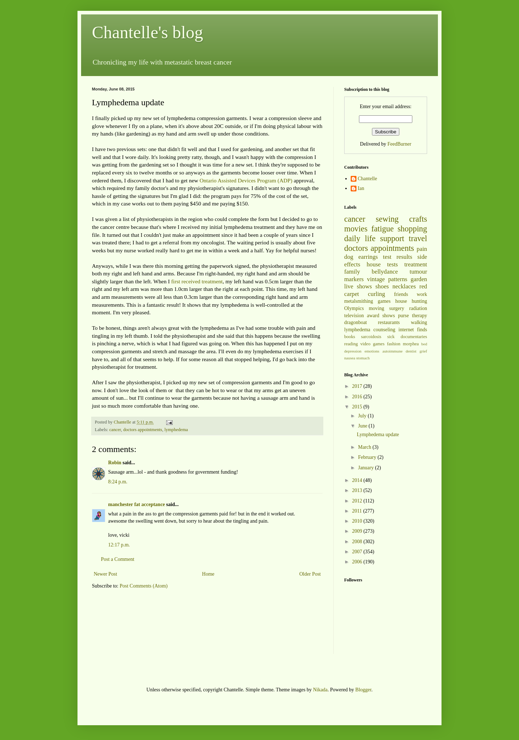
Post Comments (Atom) (144, 586)
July (363, 415)
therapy (419, 315)
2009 (358, 531)
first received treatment (197, 281)
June (363, 426)
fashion (393, 343)
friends (401, 294)
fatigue (382, 228)
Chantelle (367, 178)
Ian (361, 188)
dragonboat (355, 322)
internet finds (413, 329)
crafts (418, 218)
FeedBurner (399, 144)
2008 (358, 541)
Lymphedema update (378, 434)
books (349, 336)
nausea (349, 358)
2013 (358, 490)
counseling (384, 329)
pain (422, 248)
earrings (368, 256)
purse (403, 315)
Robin (114, 462)
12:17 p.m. (119, 545)
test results (397, 256)
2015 (358, 406)
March (365, 447)
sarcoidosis (371, 336)
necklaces (404, 286)
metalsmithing (358, 301)
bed (424, 344)
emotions (371, 351)
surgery (396, 308)
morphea (411, 343)
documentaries (414, 336)
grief (423, 351)
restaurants (389, 322)
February (367, 457)
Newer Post (105, 574)
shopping (412, 228)
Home (208, 574)
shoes (382, 286)
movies (356, 228)
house (374, 264)
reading (351, 343)
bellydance (385, 271)
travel (418, 238)
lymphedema (176, 429)
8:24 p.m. (117, 481)
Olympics (354, 308)
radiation (418, 308)
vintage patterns (387, 279)
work (422, 294)
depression (352, 351)
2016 (358, 396)
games (384, 301)
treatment (415, 264)
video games (372, 343)
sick (391, 336)
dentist (411, 351)
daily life (360, 238)
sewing (387, 218)
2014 (358, 480)
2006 (358, 561)
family (352, 271)
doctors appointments (142, 429)
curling (376, 294)
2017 (358, 386)
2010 (358, 521)
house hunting (411, 301)
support (392, 238)
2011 (357, 511)
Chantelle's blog (147, 32)
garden (419, 279)
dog (348, 256)
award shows (381, 315)
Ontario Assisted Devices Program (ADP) (246, 180)
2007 (358, 551)
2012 (358, 501)
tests (392, 264)
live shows (358, 286)
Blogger (363, 689)
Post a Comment (117, 559)
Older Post (310, 574)
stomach (362, 358)
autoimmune (392, 351)
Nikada (320, 689)
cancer (115, 429)
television (354, 315)
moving (376, 308)
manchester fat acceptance (137, 504)
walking (419, 322)
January (366, 467)
